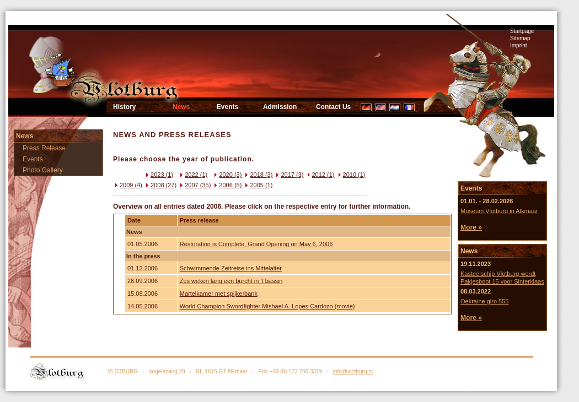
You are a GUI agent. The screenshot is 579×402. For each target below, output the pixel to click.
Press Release (44, 148)
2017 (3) (288, 174)
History (124, 107)
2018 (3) (257, 174)
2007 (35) (194, 185)
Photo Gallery (43, 170)
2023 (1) (158, 174)
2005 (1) (257, 185)
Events (227, 107)
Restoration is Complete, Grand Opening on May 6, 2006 (256, 244)
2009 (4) (127, 185)
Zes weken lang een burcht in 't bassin (231, 281)
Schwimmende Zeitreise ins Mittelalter (231, 268)
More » (471, 227)
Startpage (522, 31)
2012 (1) (320, 174)
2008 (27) (160, 185)
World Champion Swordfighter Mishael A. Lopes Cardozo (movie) (267, 306)
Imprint (518, 45)
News (181, 107)
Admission (280, 107)
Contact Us (333, 107)
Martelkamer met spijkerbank (219, 293)
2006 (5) (227, 185)
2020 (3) (227, 174)
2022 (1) (192, 174)
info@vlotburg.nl (353, 371)
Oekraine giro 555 (484, 301)
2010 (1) (351, 174)
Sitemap (520, 38)
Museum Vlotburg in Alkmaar (499, 211)
